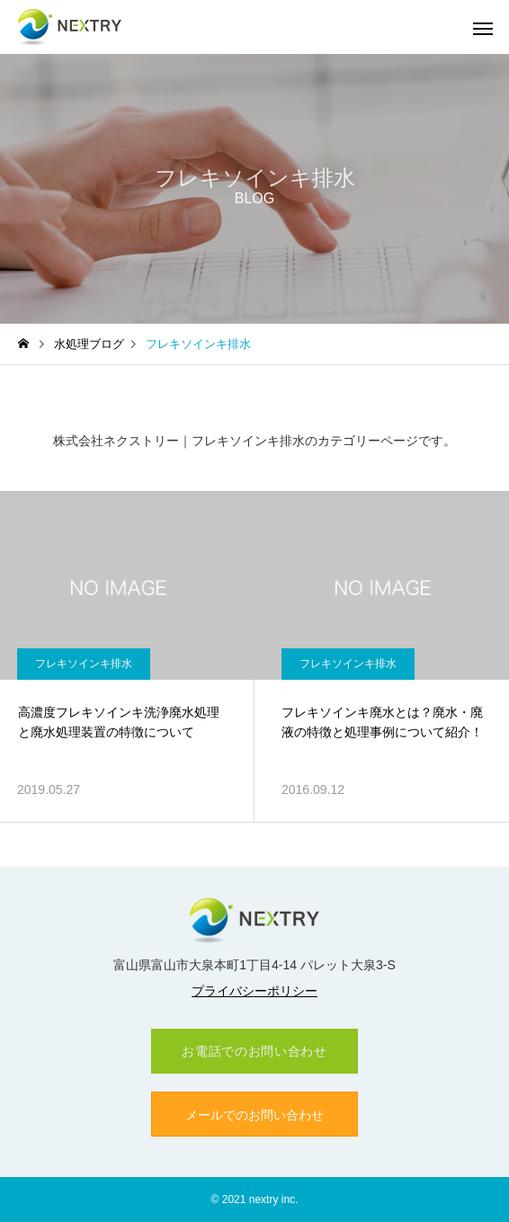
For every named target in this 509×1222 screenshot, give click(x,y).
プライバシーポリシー (254, 991)
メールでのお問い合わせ (254, 1115)
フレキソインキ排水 (83, 663)
